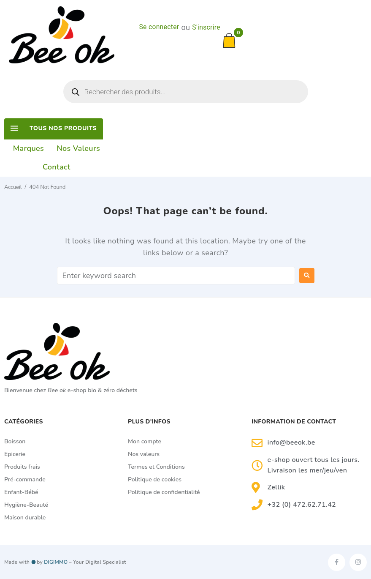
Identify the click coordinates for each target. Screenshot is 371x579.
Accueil (13, 187)
